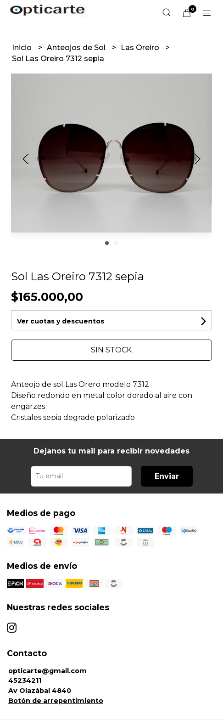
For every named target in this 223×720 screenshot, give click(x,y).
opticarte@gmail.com (47, 671)
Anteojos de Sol (77, 47)
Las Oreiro (141, 47)
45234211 (24, 680)
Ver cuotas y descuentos (60, 321)
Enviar (167, 476)
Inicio (22, 47)
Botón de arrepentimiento (55, 701)
